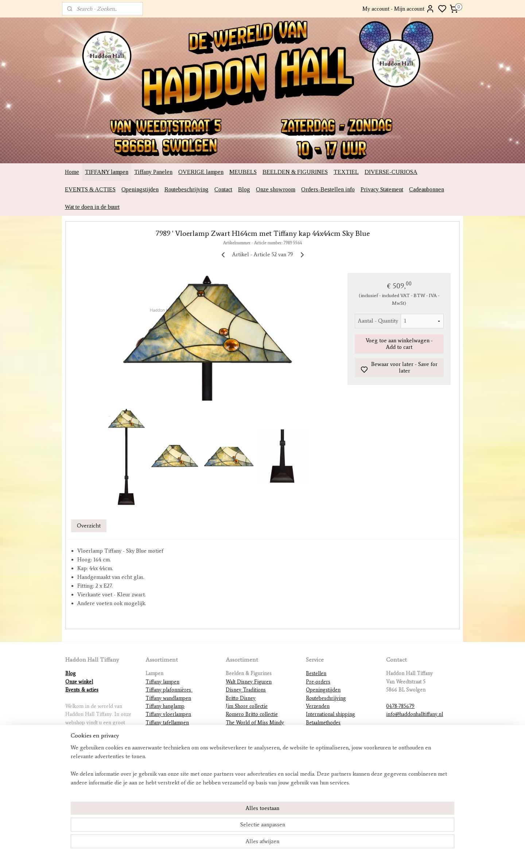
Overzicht (89, 525)
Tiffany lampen (162, 682)
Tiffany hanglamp (164, 706)
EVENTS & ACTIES (90, 189)
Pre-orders (318, 682)
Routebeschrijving (186, 189)
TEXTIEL (346, 172)
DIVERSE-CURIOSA (391, 172)
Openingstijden (140, 189)
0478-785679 (400, 706)
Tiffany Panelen (153, 172)
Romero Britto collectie (252, 714)
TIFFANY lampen (106, 172)
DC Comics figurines (249, 755)
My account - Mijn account (398, 8)
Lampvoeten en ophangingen (177, 755)
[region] (214, 826)
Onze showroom (275, 189)
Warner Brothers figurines (255, 747)
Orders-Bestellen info (328, 189)
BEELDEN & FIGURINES (295, 172)
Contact (223, 189)
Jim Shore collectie (247, 706)
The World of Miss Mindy (255, 723)
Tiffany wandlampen (168, 698)
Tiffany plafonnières (168, 690)
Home (72, 172)
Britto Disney (241, 698)
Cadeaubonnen (426, 189)
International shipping (330, 714)
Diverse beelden (244, 763)
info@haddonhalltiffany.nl (414, 714)
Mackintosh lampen (166, 747)
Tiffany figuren (162, 739)
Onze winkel (79, 682)
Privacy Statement (382, 189)
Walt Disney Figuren (249, 682)
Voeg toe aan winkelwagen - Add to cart (399, 343)
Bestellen (316, 673)
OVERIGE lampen (200, 172)
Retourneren (320, 731)
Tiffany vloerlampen (168, 714)
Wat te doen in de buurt (92, 207)
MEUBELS (243, 172)
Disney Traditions (246, 690)
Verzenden (318, 706)
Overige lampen (163, 763)
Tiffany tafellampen (167, 723)
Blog (244, 189)
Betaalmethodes (323, 723)
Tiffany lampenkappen (170, 731)
